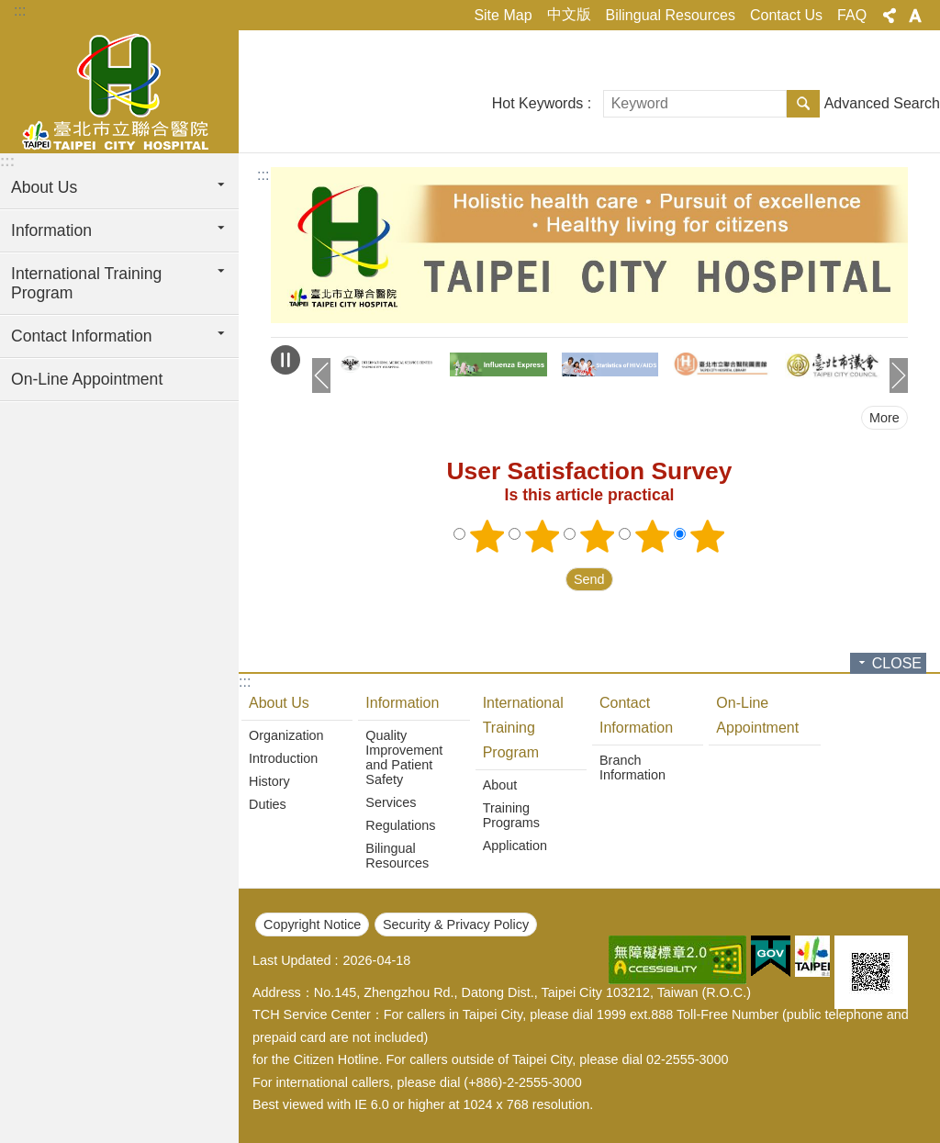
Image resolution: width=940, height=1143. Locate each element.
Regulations (400, 825)
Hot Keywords (538, 103)
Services (390, 802)
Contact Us (786, 15)
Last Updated (291, 960)
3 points (597, 536)
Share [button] (889, 16)
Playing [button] (285, 360)
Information (402, 703)
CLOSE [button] (897, 663)
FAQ (852, 15)
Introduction (283, 758)
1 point (487, 536)
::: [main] (263, 175)
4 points (652, 536)
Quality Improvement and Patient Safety (403, 757)
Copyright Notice (312, 924)
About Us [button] (44, 187)
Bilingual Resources (670, 15)
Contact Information (636, 715)
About (500, 785)
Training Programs (511, 815)
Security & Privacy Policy (456, 924)
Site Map (503, 15)
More (884, 417)
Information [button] (51, 230)
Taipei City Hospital (119, 89)
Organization (286, 735)
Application (515, 845)
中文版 (569, 14)
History (269, 781)
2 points (542, 536)
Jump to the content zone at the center (9, 9)
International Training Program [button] (86, 283)
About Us (279, 703)
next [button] (899, 375)
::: (20, 10)
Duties (267, 804)
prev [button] (321, 375)
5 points (707, 536)
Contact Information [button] (81, 336)
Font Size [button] (915, 16)
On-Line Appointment (86, 379)
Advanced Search (882, 103)
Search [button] (803, 104)
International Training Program (523, 727)
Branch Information (632, 767)
